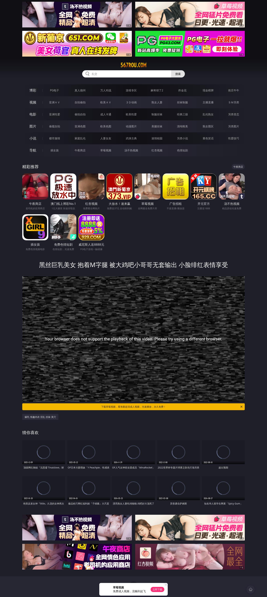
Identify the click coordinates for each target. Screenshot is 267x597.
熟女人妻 (156, 102)
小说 (32, 138)
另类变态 (233, 114)
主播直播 (208, 102)
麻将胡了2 (157, 90)
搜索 (178, 74)
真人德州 (80, 90)
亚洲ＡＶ (54, 102)
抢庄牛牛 (233, 90)
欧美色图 (105, 126)
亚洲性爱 (54, 114)
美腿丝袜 (156, 126)
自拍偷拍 (80, 102)
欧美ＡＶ (105, 102)
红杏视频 (156, 150)
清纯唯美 (182, 126)
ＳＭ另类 (233, 102)
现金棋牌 (208, 90)
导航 (32, 150)
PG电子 (54, 90)
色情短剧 (182, 150)
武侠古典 (131, 138)
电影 (32, 114)
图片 (32, 126)
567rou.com (133, 65)
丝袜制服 (182, 102)
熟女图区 (208, 126)
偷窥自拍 (54, 126)
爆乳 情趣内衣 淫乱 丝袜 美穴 (40, 417)
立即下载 (157, 589)
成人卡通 (105, 114)
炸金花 (182, 90)
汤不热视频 (131, 150)
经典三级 (182, 114)
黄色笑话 (208, 138)
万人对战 (105, 90)
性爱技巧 (233, 138)
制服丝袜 (156, 114)
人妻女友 (105, 138)
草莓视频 (105, 150)
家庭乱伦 (80, 138)
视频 (32, 102)
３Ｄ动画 (131, 102)
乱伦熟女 (208, 114)
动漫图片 (131, 126)
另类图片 (233, 126)
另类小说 (182, 138)
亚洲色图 (80, 126)
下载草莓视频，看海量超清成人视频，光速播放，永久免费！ (172, 407)
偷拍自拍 (80, 114)
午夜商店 (80, 150)
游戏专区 (131, 90)
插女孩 (54, 150)
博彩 (32, 90)
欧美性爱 (131, 114)
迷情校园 (156, 138)
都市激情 (54, 138)
